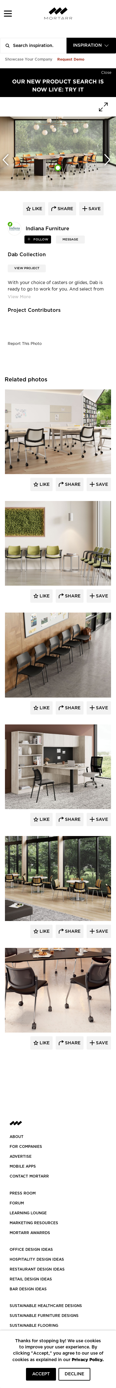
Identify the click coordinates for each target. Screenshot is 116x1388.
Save (101, 484)
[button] (8, 13)
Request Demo (70, 59)
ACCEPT (41, 1374)
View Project (26, 268)
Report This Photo (25, 344)
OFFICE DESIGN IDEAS (31, 1249)
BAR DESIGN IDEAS (28, 1289)
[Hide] (106, 71)
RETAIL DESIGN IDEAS (31, 1279)
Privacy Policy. (88, 1359)
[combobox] (91, 45)
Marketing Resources (34, 1223)
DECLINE (74, 1374)
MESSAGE (70, 239)
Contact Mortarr (29, 1176)
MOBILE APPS (23, 1166)
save (94, 209)
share (64, 209)
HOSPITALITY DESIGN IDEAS (37, 1259)
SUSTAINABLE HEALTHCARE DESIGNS (46, 1306)
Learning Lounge (28, 1213)
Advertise (21, 1156)
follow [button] (40, 239)
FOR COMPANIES (26, 1146)
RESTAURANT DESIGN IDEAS (37, 1269)
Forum (17, 1203)
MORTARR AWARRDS (30, 1233)
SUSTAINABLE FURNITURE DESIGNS (44, 1316)
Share (72, 484)
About (17, 1137)
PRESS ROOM (23, 1193)
